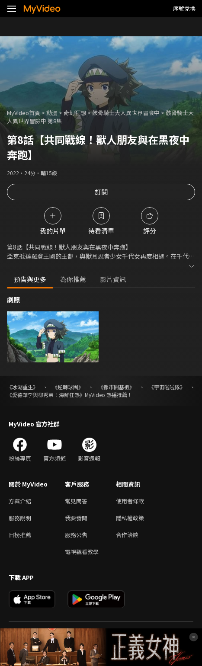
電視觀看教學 (82, 552)
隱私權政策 (130, 518)
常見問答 (76, 501)
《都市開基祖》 (116, 387)
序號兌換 (184, 8)
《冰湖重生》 (22, 387)
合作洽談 (127, 535)
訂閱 (101, 191)
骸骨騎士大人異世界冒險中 (126, 113)
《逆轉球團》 (67, 387)
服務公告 (76, 535)
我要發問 (76, 518)
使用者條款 (130, 501)
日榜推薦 (20, 535)
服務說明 (20, 518)
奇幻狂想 (75, 113)
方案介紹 (20, 501)
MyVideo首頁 (23, 113)
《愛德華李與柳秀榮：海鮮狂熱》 (46, 394)
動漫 (52, 113)
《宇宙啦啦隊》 (167, 387)
